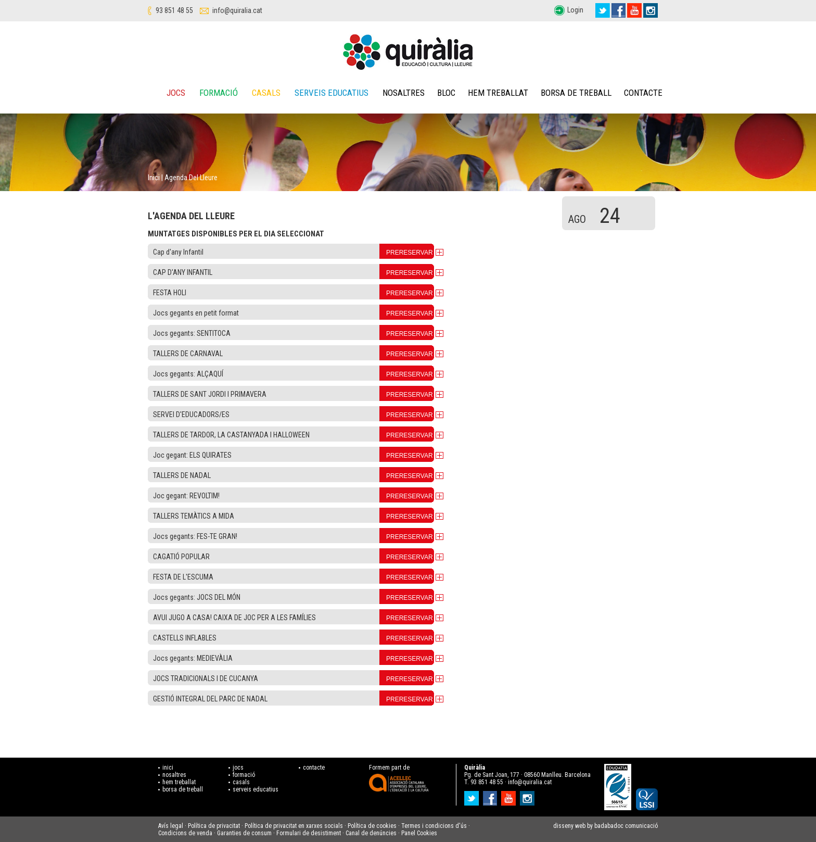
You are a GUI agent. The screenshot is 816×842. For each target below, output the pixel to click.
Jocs (176, 92)
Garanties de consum (244, 833)
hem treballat (179, 782)
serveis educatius (255, 789)
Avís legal (170, 826)
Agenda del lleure (191, 177)
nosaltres (174, 774)
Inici (154, 177)
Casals (266, 92)
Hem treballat (498, 92)
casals (241, 782)
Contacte (643, 92)
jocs (238, 767)
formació (244, 774)
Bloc (446, 92)
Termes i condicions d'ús (434, 826)
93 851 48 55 (174, 10)
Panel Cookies (419, 833)
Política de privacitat (214, 826)
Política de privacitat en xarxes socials (294, 826)
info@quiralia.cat (237, 10)
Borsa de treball (576, 92)
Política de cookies (372, 826)
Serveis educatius (331, 92)
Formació (218, 92)
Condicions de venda (185, 833)
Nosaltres (403, 92)
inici (167, 767)
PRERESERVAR (409, 252)
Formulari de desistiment (308, 833)
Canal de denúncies (371, 833)
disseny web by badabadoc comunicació (605, 826)
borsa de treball (182, 789)
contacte (314, 767)
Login (575, 10)
